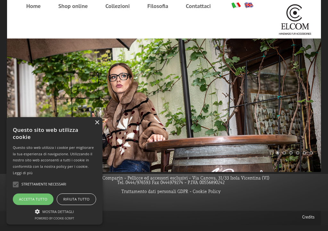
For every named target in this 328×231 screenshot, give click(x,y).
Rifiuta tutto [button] (76, 199)
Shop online (73, 6)
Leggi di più (23, 172)
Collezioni (117, 6)
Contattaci (198, 6)
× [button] (96, 122)
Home (33, 6)
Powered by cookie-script (54, 218)
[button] (54, 210)
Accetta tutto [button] (33, 199)
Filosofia (157, 6)
